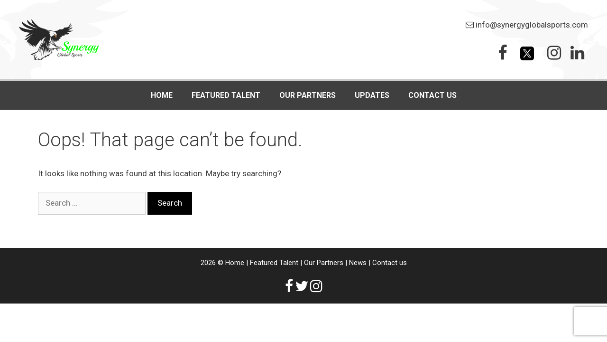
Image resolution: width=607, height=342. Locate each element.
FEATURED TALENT (226, 95)
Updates (372, 95)
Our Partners (307, 95)
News (358, 262)
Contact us (432, 95)
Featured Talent (274, 262)
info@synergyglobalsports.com (532, 24)
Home (162, 95)
